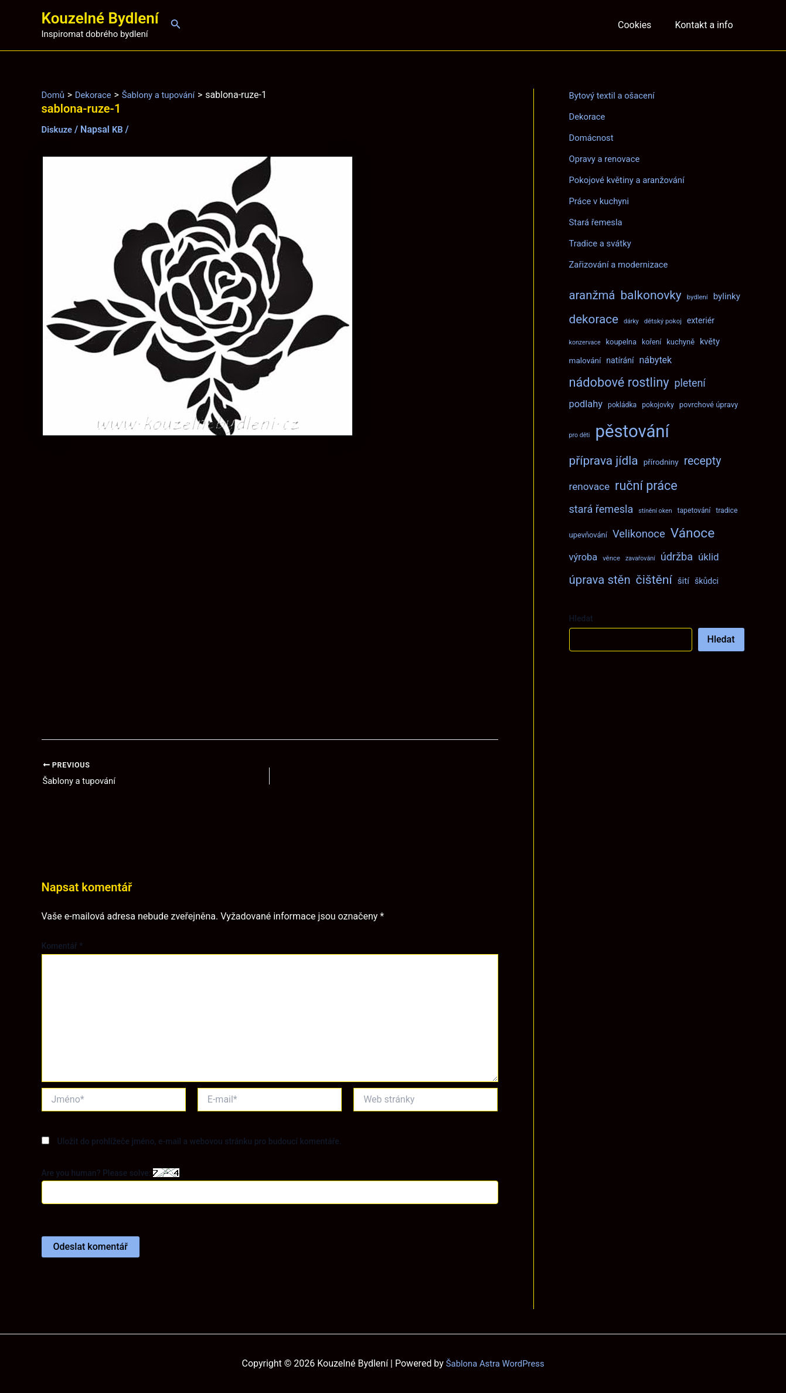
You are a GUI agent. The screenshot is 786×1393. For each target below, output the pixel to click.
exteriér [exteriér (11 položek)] (700, 320)
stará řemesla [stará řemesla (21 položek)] (601, 509)
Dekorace (588, 116)
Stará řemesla (598, 222)
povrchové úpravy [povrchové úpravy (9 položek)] (708, 404)
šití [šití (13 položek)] (683, 581)
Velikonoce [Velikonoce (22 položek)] (639, 534)
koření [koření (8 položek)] (651, 342)
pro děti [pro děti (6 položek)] (579, 435)
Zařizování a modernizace (622, 264)
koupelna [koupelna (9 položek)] (621, 341)
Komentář (62, 947)
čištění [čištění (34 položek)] (654, 579)
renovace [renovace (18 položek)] (589, 486)
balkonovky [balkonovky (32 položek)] (650, 295)
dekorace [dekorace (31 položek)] (594, 319)
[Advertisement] (270, 588)
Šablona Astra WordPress (495, 1363)
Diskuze (58, 129)
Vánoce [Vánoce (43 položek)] (693, 533)
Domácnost (593, 137)
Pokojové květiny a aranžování (631, 179)
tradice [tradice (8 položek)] (726, 510)
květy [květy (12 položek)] (710, 341)
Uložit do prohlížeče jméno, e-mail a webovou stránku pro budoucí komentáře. (199, 1142)
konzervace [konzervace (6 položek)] (585, 342)
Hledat (581, 618)
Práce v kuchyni (601, 201)
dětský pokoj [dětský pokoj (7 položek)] (663, 321)
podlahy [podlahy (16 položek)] (586, 404)
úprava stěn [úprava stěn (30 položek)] (600, 580)
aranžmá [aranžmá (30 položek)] (592, 295)
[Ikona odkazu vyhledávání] (176, 25)
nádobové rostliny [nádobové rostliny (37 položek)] (619, 382)
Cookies (641, 25)
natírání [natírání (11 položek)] (620, 360)
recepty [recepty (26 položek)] (703, 461)
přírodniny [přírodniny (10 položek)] (661, 461)
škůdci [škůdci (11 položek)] (707, 581)
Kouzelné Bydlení (100, 18)
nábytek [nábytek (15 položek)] (655, 360)
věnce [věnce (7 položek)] (611, 558)
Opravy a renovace (607, 158)
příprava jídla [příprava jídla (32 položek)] (603, 461)
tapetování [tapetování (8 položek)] (694, 510)
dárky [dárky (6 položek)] (631, 321)
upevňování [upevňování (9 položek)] (588, 534)
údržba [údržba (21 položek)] (677, 556)
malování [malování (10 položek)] (585, 360)
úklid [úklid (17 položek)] (708, 557)
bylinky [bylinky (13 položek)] (726, 296)
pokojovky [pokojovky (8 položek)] (657, 405)
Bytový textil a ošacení (615, 95)
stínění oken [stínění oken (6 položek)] (655, 511)
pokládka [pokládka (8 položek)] (622, 405)
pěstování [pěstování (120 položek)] (632, 431)
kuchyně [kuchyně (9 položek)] (680, 341)
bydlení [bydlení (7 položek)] (697, 297)
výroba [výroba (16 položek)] (583, 557)
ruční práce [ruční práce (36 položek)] (646, 485)
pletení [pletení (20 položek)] (689, 383)
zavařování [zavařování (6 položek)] (640, 558)
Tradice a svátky (603, 243)
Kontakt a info (706, 25)
